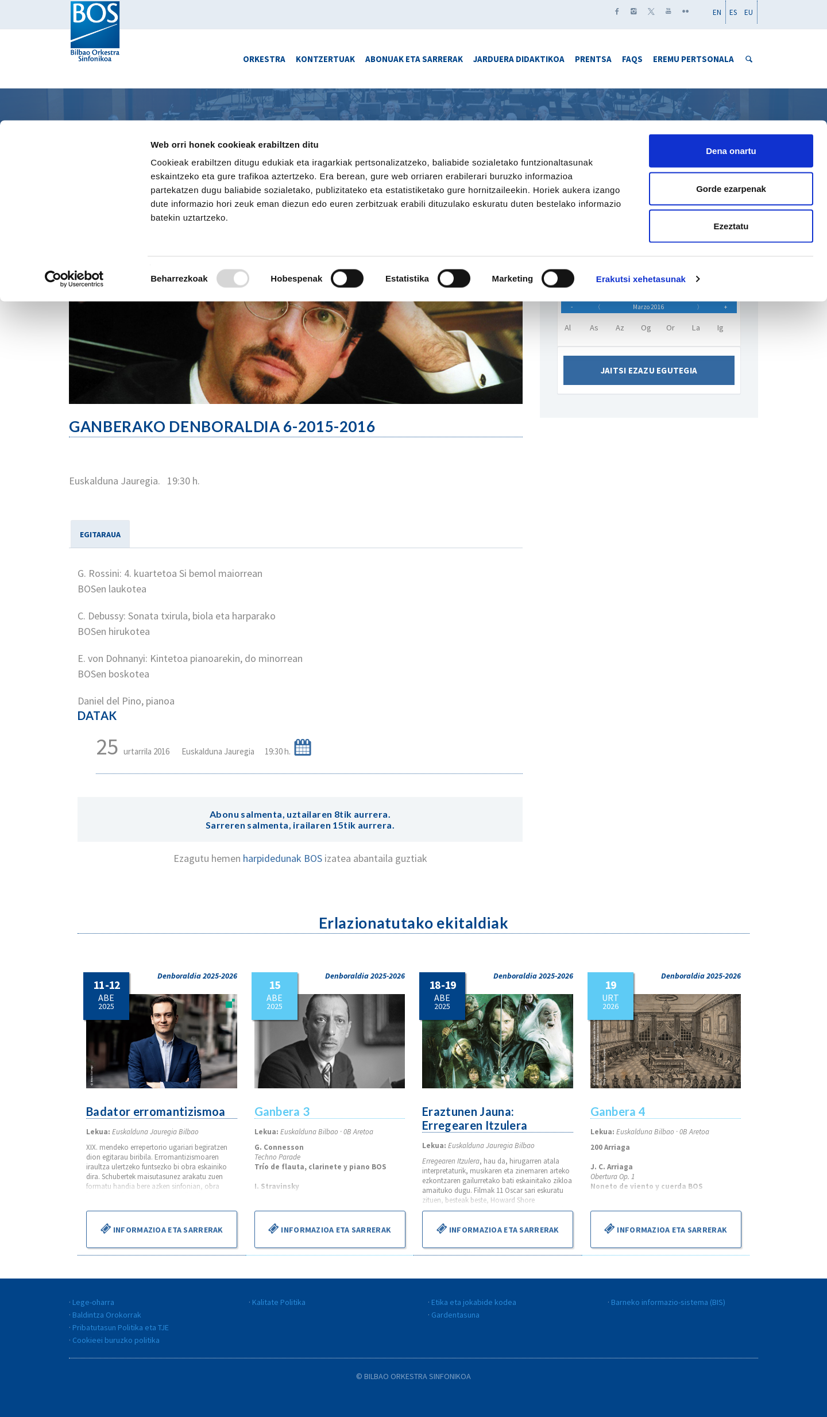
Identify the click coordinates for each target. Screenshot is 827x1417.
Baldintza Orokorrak (106, 1315)
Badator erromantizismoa (157, 1111)
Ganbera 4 (618, 1111)
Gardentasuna (455, 1315)
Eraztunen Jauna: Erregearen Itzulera (476, 1118)
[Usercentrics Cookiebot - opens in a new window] (74, 158)
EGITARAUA (100, 534)
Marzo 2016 (648, 311)
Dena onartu (731, 30)
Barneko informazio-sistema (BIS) (668, 1302)
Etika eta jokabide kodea (473, 1302)
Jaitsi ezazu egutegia (649, 378)
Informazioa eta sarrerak (162, 1228)
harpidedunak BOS (283, 858)
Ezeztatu (731, 105)
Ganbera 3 (282, 1111)
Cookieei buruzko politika (116, 1340)
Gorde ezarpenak (731, 68)
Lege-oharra (93, 1302)
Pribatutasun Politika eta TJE (120, 1327)
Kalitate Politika (279, 1302)
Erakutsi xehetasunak (641, 158)
